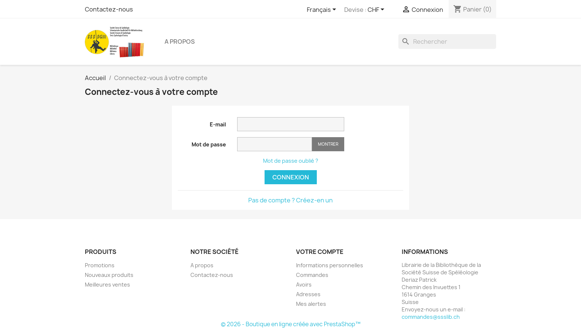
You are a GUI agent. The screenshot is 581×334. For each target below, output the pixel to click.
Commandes (312, 274)
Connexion (290, 177)
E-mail (218, 124)
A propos (180, 41)
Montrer (328, 144)
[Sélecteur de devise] (377, 10)
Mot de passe (209, 144)
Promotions (99, 265)
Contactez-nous (109, 9)
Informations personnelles (329, 265)
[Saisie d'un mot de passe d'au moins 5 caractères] (274, 144)
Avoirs (304, 284)
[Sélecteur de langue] (323, 10)
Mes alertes (311, 303)
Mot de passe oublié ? (290, 160)
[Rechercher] (447, 41)
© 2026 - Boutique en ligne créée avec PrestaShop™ (291, 324)
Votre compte (319, 252)
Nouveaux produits (109, 274)
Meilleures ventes (107, 284)
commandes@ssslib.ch (431, 316)
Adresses (308, 294)
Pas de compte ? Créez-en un (290, 200)
